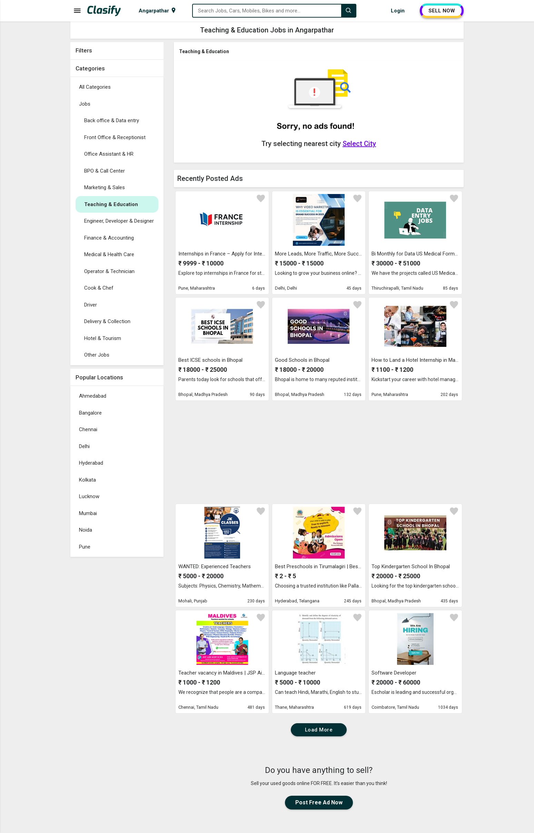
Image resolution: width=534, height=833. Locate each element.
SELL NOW (441, 11)
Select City (359, 143)
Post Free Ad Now (319, 802)
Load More (319, 730)
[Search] (348, 10)
